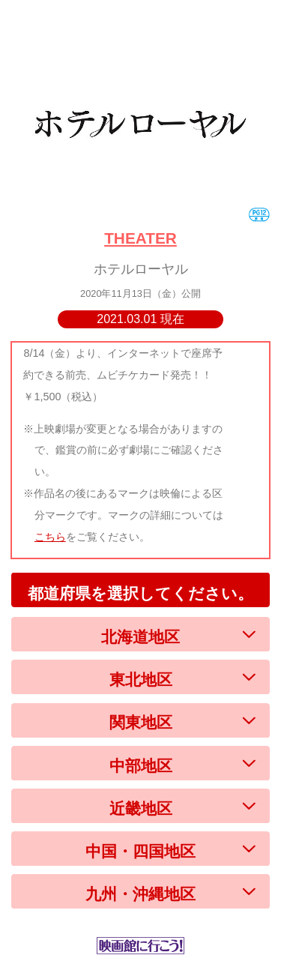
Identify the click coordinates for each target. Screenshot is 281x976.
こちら (50, 537)
